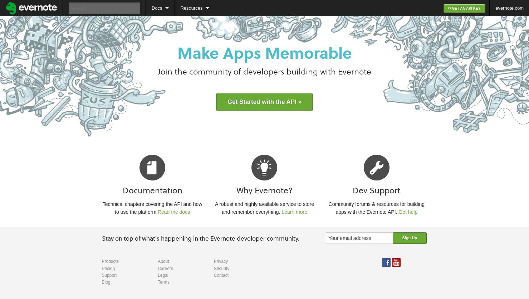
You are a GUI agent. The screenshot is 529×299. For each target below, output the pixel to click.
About (163, 261)
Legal (163, 275)
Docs (157, 8)
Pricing (108, 268)
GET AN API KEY (464, 8)
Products (110, 261)
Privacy (221, 261)
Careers (165, 268)
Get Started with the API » (264, 101)
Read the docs (174, 212)
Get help (407, 212)
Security (221, 268)
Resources (191, 8)
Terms (164, 282)
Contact (221, 275)
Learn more (294, 212)
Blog (106, 282)
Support (109, 275)
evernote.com (509, 8)
